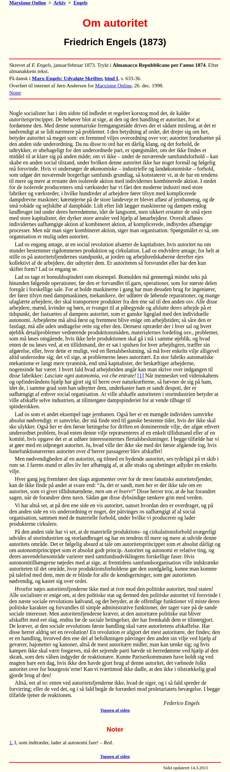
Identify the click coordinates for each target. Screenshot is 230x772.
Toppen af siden (115, 710)
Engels (81, 2)
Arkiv (59, 2)
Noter (15, 93)
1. (11, 742)
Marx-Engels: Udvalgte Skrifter (67, 78)
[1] (140, 375)
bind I (111, 78)
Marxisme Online (27, 2)
